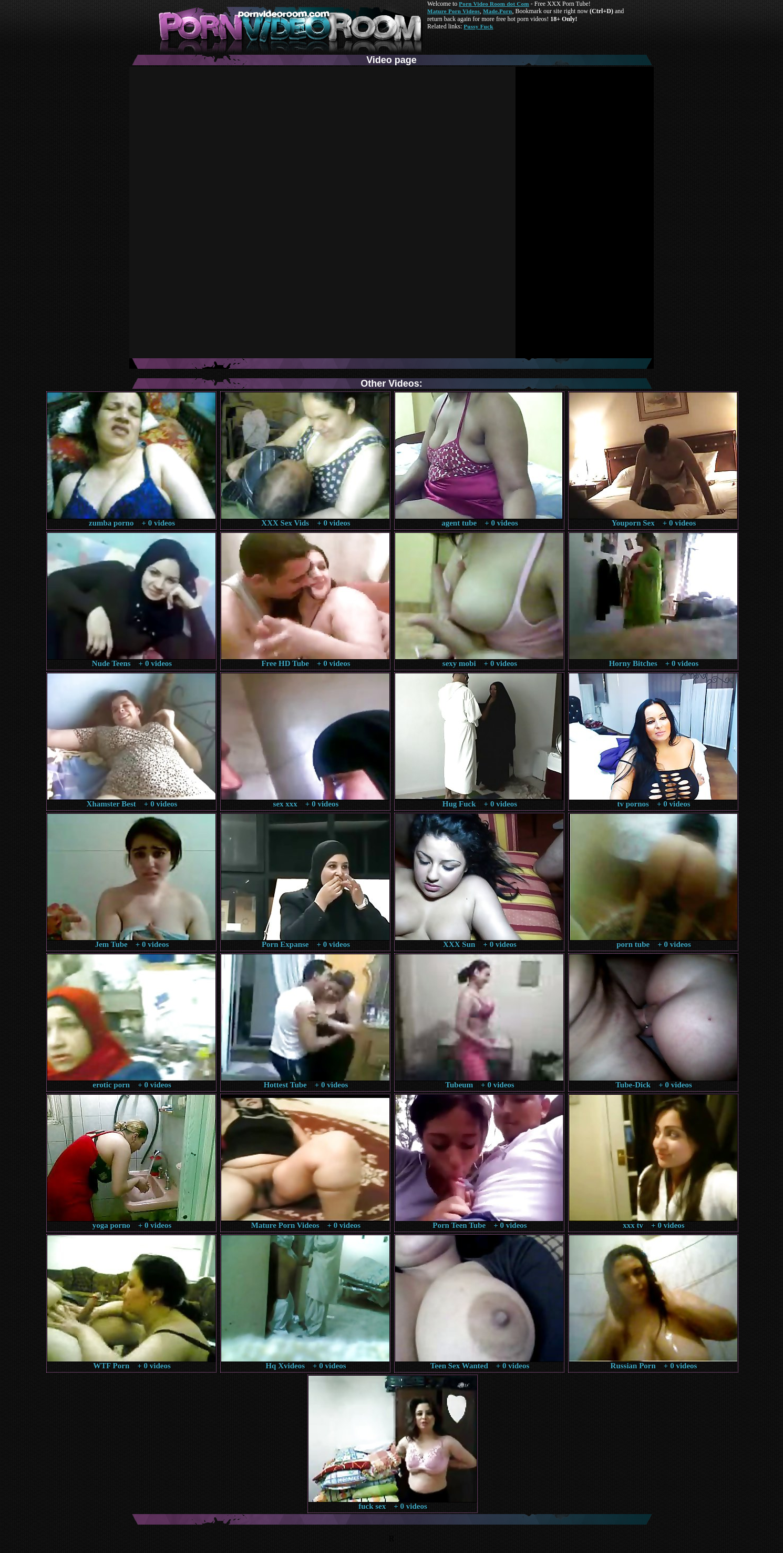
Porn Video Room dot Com (494, 4)
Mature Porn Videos (453, 11)
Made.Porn (497, 11)
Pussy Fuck (478, 26)
